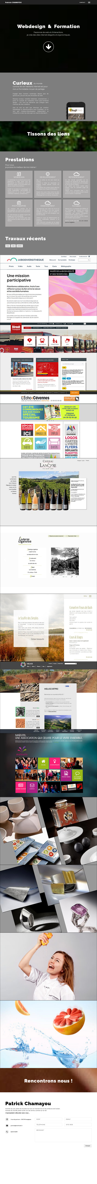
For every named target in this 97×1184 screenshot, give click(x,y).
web (13, 246)
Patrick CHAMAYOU (13, 2)
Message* (63, 1135)
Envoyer (88, 1145)
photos (20, 246)
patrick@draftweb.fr (17, 1125)
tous (8, 246)
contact (82, 2)
